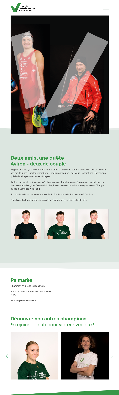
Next (112, 356)
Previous (6, 356)
